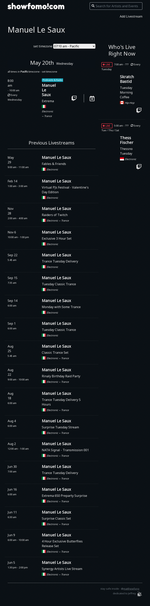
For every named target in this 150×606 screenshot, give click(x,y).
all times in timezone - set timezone (32, 71)
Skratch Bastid (127, 79)
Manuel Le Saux (56, 157)
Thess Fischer (126, 140)
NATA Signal (51, 450)
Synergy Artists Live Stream (62, 569)
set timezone (42, 46)
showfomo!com (36, 6)
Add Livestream (131, 16)
